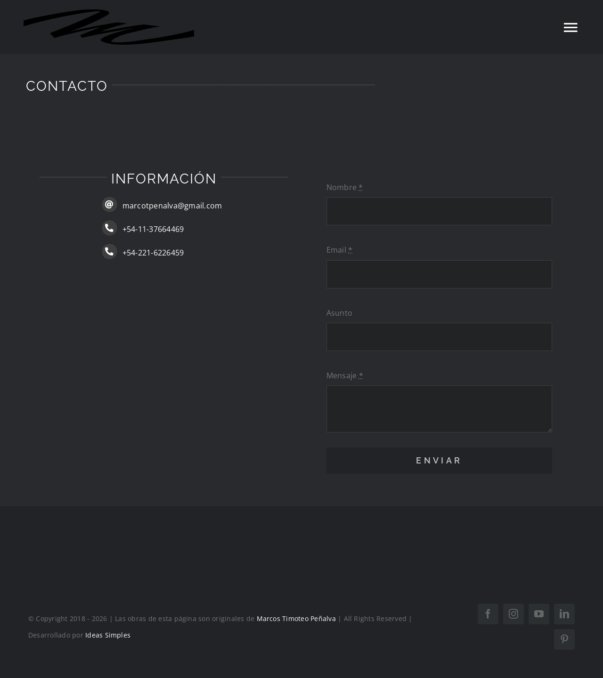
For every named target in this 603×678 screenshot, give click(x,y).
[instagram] (513, 614)
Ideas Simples (107, 634)
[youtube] (539, 614)
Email (339, 250)
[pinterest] (564, 639)
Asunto (339, 313)
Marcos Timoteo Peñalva (296, 618)
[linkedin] (564, 614)
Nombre (344, 187)
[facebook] (488, 614)
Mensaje (344, 375)
